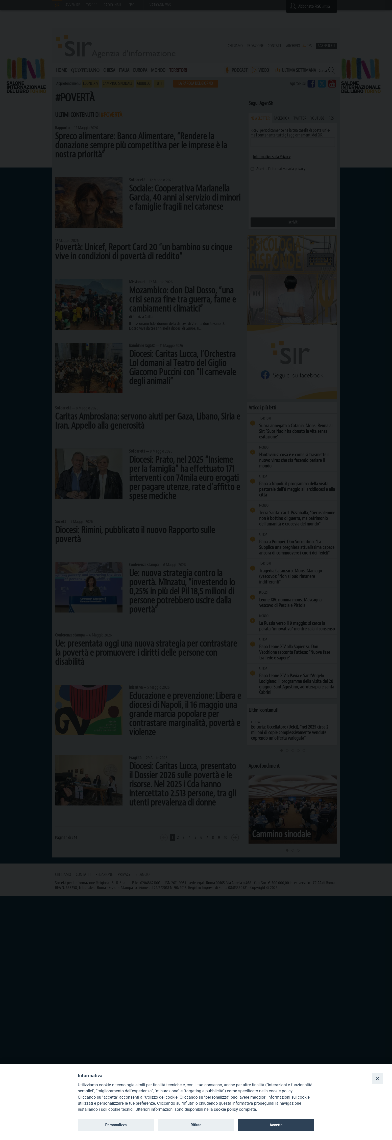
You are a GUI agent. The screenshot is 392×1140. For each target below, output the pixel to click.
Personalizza (116, 1125)
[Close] (377, 1078)
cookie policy (226, 1109)
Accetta (276, 1125)
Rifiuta (195, 1125)
